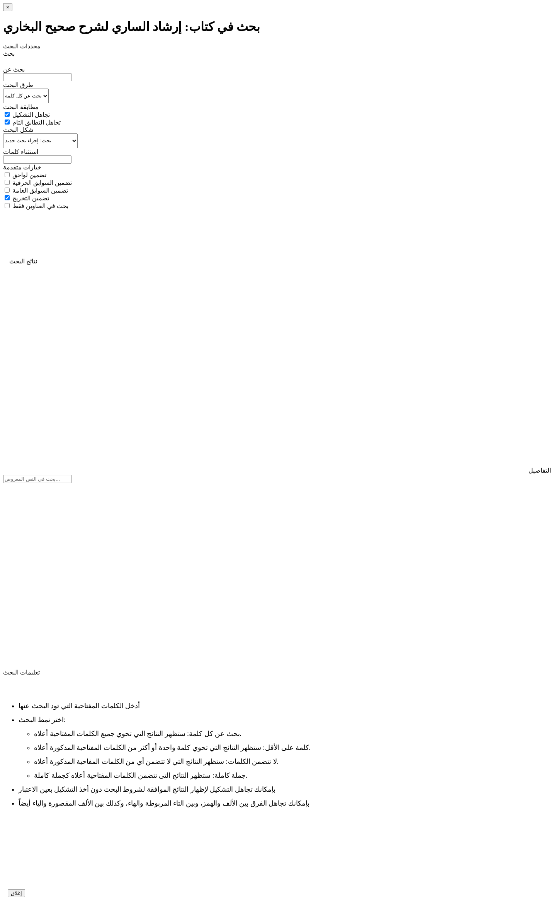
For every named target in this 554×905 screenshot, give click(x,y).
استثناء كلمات (20, 152)
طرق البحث (18, 85)
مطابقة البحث (21, 107)
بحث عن (14, 69)
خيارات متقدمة (22, 167)
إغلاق (16, 893)
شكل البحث (18, 129)
